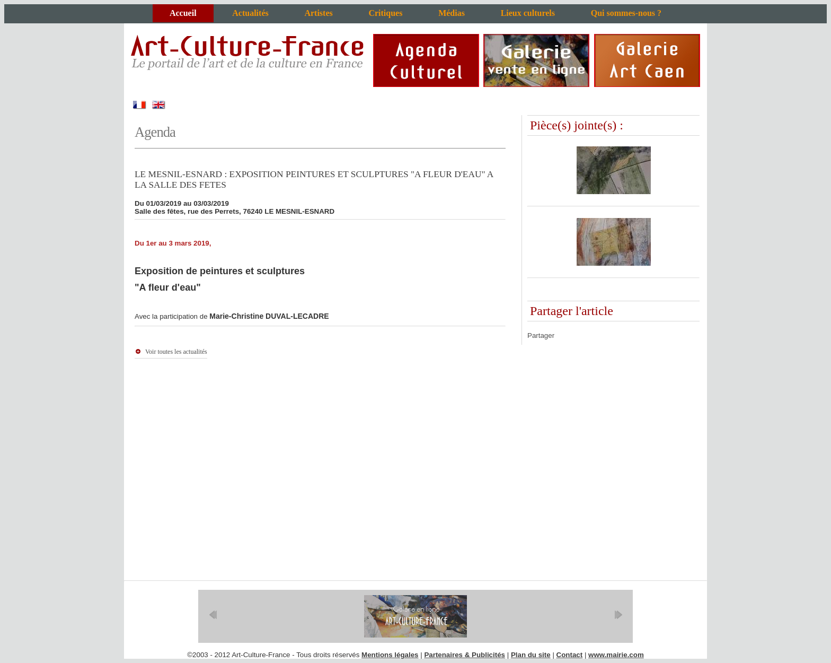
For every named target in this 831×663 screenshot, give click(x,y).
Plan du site (531, 655)
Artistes (318, 13)
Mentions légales (389, 655)
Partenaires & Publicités (464, 655)
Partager (540, 335)
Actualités (250, 13)
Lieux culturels (528, 13)
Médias (451, 13)
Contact (569, 655)
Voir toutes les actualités (176, 351)
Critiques (385, 13)
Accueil (183, 13)
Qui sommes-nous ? (626, 13)
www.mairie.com (616, 655)
